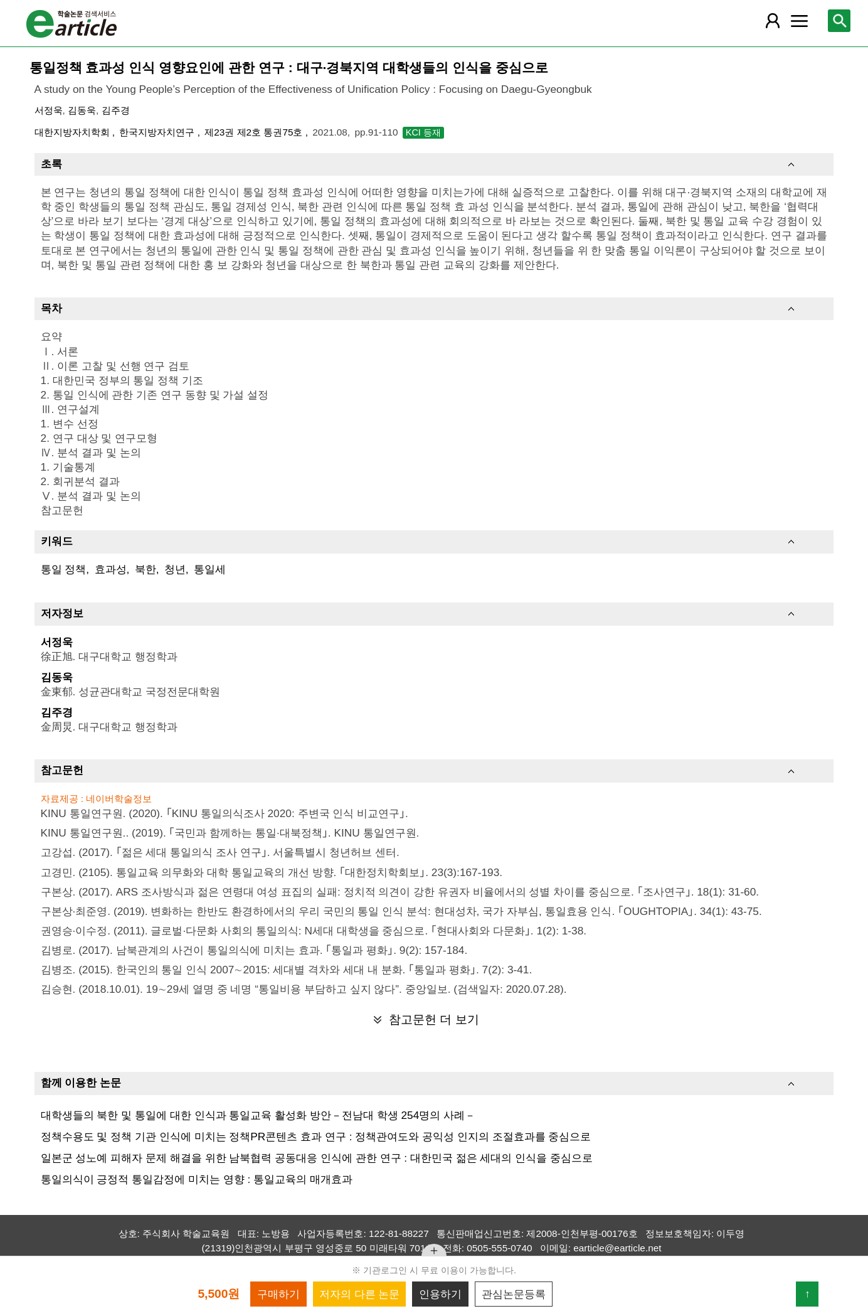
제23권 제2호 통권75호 (254, 132)
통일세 (210, 569)
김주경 (116, 110)
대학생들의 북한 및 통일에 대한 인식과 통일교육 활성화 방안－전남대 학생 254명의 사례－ (258, 1115)
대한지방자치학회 (73, 132)
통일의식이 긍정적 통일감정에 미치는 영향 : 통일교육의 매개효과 (196, 1179)
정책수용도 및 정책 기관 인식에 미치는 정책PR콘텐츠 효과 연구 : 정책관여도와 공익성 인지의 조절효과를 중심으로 (316, 1136)
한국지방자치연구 (158, 132)
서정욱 (48, 110)
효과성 (111, 569)
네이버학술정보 (119, 798)
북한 (145, 569)
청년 (175, 569)
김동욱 (82, 110)
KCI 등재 (423, 132)
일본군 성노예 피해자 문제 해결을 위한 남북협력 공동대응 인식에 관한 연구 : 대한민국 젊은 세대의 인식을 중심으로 (317, 1158)
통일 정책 (64, 569)
